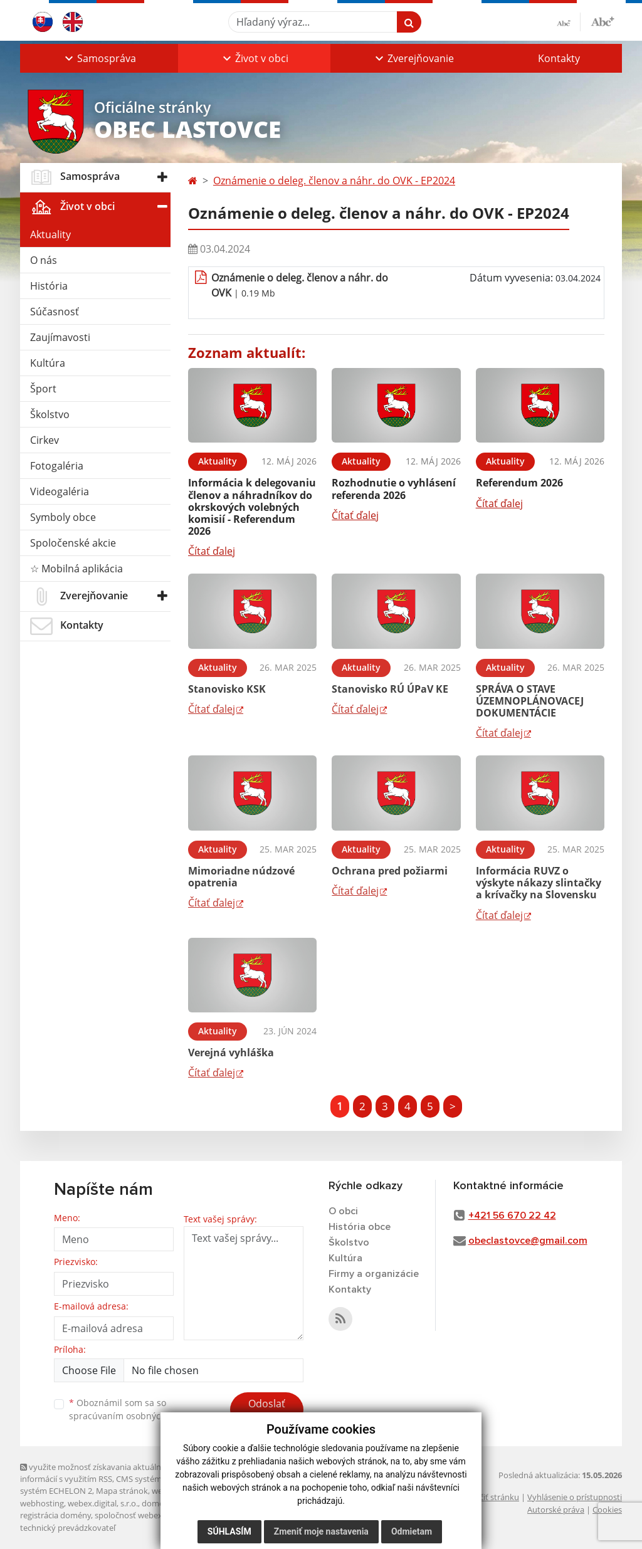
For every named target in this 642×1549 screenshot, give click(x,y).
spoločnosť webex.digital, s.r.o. (151, 1515)
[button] (99, 58)
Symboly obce (63, 517)
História (49, 286)
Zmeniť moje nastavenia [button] (321, 1531)
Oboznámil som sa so (133, 1409)
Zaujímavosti (60, 337)
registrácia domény (55, 1515)
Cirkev (44, 440)
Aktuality (50, 234)
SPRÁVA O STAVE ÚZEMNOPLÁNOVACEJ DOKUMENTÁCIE (530, 701)
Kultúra (47, 363)
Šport (43, 389)
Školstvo (50, 414)
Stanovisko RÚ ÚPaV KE (390, 689)
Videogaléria (59, 491)
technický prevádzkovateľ (67, 1527)
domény (157, 1503)
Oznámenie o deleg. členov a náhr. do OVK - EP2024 (334, 180)
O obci (343, 1211)
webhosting (42, 1503)
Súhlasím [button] (229, 1531)
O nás (43, 260)
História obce (360, 1227)
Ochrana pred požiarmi (390, 871)
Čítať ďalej (211, 551)
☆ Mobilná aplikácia (76, 568)
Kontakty (559, 58)
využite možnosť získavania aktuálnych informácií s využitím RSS (97, 1472)
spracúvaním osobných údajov (133, 1416)
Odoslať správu (266, 1411)
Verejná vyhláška (231, 1052)
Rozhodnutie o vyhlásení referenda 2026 (394, 488)
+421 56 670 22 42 (512, 1215)
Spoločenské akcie (73, 543)
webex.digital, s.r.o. (103, 1503)
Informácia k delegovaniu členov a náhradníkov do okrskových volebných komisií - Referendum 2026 (252, 507)
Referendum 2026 (519, 483)
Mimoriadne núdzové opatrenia (241, 877)
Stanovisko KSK (227, 689)
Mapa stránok (122, 1490)
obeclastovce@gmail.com (527, 1241)
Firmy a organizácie (374, 1274)
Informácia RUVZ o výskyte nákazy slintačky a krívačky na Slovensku (538, 882)
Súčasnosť (54, 311)
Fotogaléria (56, 466)
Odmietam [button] (411, 1531)
